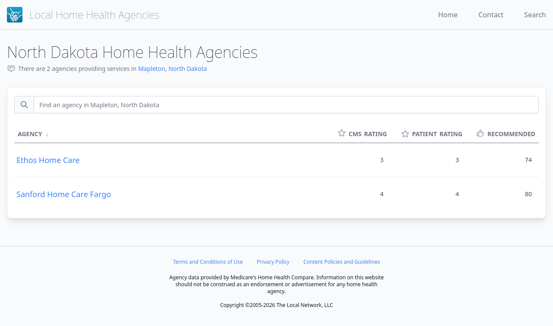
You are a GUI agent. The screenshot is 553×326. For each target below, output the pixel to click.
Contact (490, 14)
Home (448, 14)
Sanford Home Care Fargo (63, 194)
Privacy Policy (273, 261)
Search (535, 14)
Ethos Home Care (47, 160)
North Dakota (187, 68)
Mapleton (151, 68)
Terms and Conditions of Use (208, 261)
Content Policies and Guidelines (341, 261)
